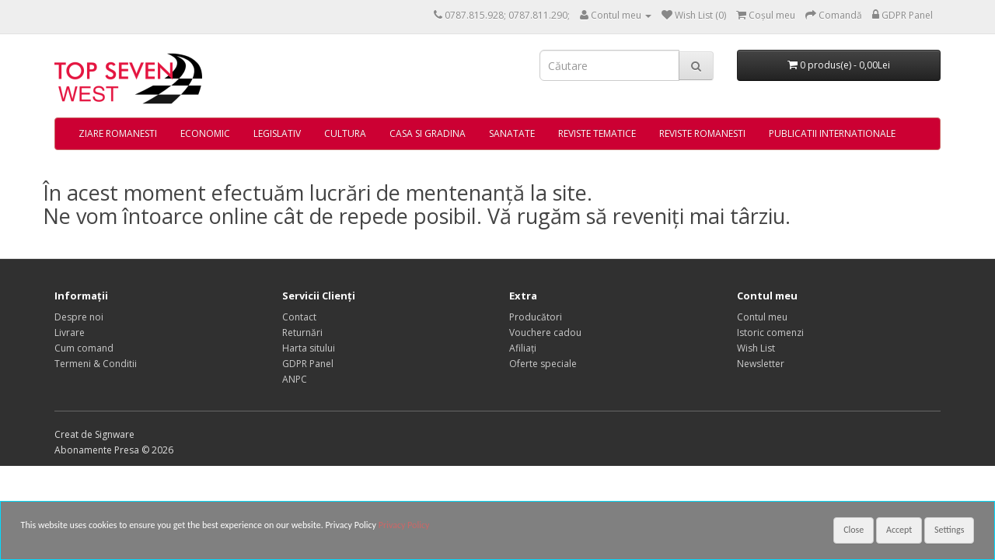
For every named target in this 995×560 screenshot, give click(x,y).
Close (853, 529)
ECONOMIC (205, 133)
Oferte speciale (543, 363)
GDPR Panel (307, 363)
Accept (899, 529)
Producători (535, 317)
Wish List (756, 348)
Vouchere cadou (545, 332)
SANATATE (512, 133)
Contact (299, 317)
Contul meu (762, 317)
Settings (949, 529)
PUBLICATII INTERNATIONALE (832, 133)
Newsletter (760, 363)
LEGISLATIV (277, 133)
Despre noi (78, 317)
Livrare (69, 332)
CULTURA (345, 133)
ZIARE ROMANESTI (118, 133)
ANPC (294, 379)
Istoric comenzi (770, 332)
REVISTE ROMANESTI (702, 133)
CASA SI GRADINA (427, 133)
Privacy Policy (404, 525)
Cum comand (83, 348)
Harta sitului (308, 348)
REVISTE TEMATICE (597, 133)
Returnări (302, 332)
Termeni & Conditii (95, 363)
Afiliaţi (522, 348)
